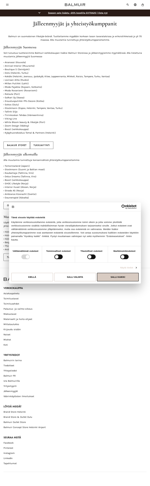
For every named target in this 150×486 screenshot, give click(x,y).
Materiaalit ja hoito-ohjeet (18, 319)
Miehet (7, 339)
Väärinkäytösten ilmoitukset (19, 396)
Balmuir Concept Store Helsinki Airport (25, 427)
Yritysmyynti (10, 386)
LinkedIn (8, 458)
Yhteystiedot (10, 370)
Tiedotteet (9, 365)
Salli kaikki (118, 277)
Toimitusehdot (11, 303)
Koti (6, 344)
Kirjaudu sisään (12, 329)
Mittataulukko (11, 324)
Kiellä (32, 277)
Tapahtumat (10, 463)
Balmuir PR (10, 375)
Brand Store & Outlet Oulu (18, 417)
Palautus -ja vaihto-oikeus (18, 308)
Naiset (7, 334)
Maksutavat (10, 314)
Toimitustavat (11, 298)
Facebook (9, 442)
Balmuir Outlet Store (15, 422)
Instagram (9, 453)
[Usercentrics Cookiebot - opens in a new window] (126, 207)
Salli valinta (75, 277)
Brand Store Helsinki (15, 411)
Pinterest (8, 448)
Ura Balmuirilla (12, 380)
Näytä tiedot (126, 267)
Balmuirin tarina (13, 360)
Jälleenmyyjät (11, 391)
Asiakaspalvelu (11, 293)
